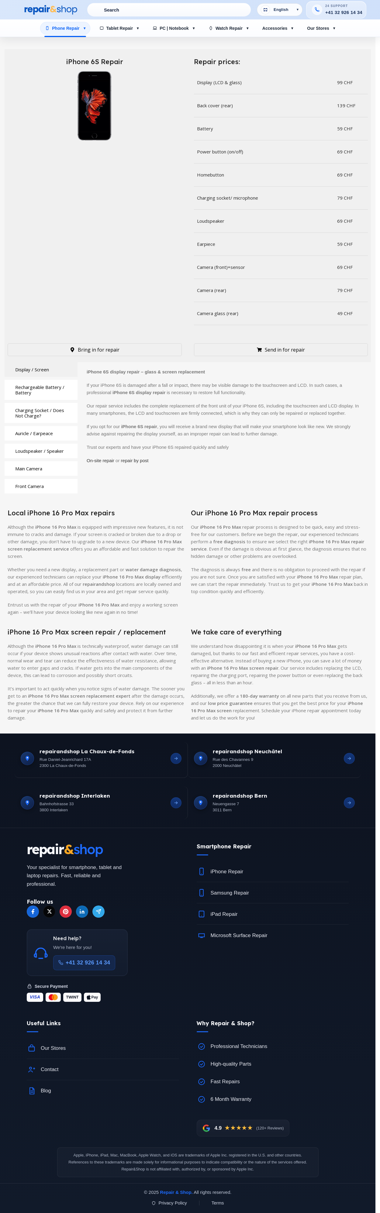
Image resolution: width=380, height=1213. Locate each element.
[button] (273, 846)
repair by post (135, 460)
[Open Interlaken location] (176, 802)
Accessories (275, 28)
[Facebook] (33, 911)
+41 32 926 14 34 (343, 12)
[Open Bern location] (349, 802)
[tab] (41, 369)
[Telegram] (98, 911)
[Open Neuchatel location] (349, 758)
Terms (218, 1202)
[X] (49, 911)
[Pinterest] (66, 911)
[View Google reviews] (243, 1128)
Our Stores (318, 28)
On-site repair (100, 460)
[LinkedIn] (82, 911)
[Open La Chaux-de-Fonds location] (176, 758)
